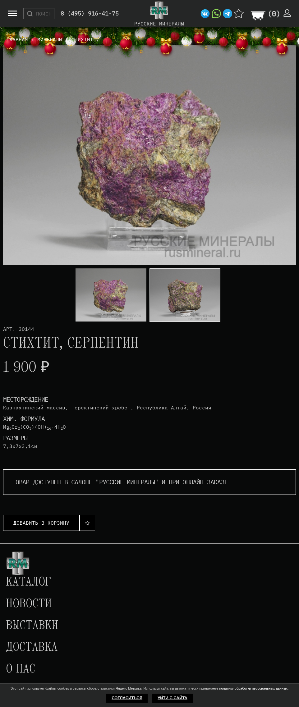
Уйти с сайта (172, 698)
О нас (20, 669)
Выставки (32, 626)
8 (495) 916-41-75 (90, 14)
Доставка (32, 647)
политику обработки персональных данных (253, 688)
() (273, 14)
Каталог (28, 582)
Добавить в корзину (41, 523)
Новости (29, 604)
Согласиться (127, 698)
